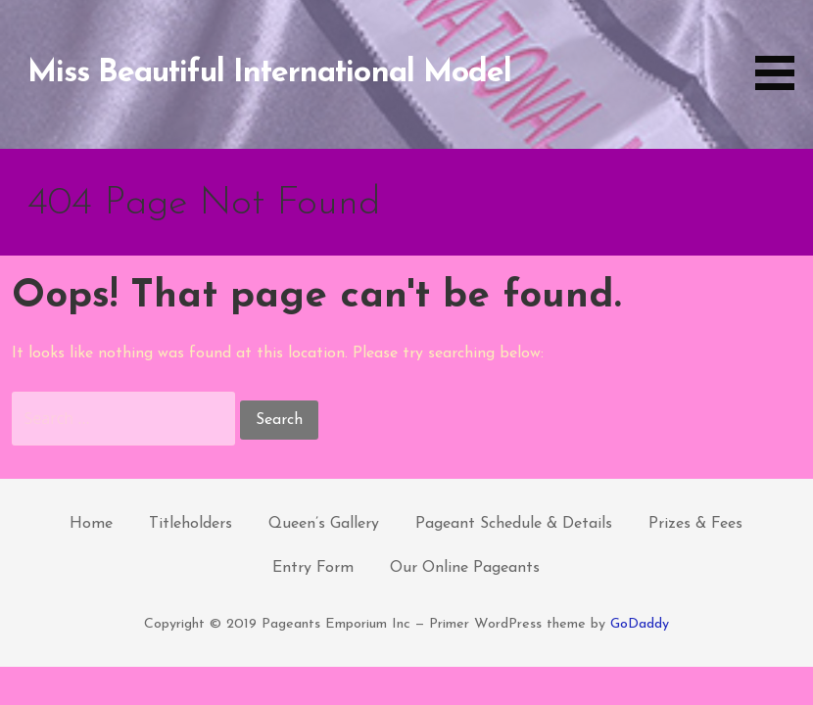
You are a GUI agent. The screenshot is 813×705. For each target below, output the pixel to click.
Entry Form (313, 568)
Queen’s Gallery (323, 524)
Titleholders (190, 524)
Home (91, 524)
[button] (781, 48)
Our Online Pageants (465, 568)
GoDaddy (639, 624)
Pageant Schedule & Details (513, 524)
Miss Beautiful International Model (269, 73)
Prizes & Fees (695, 524)
